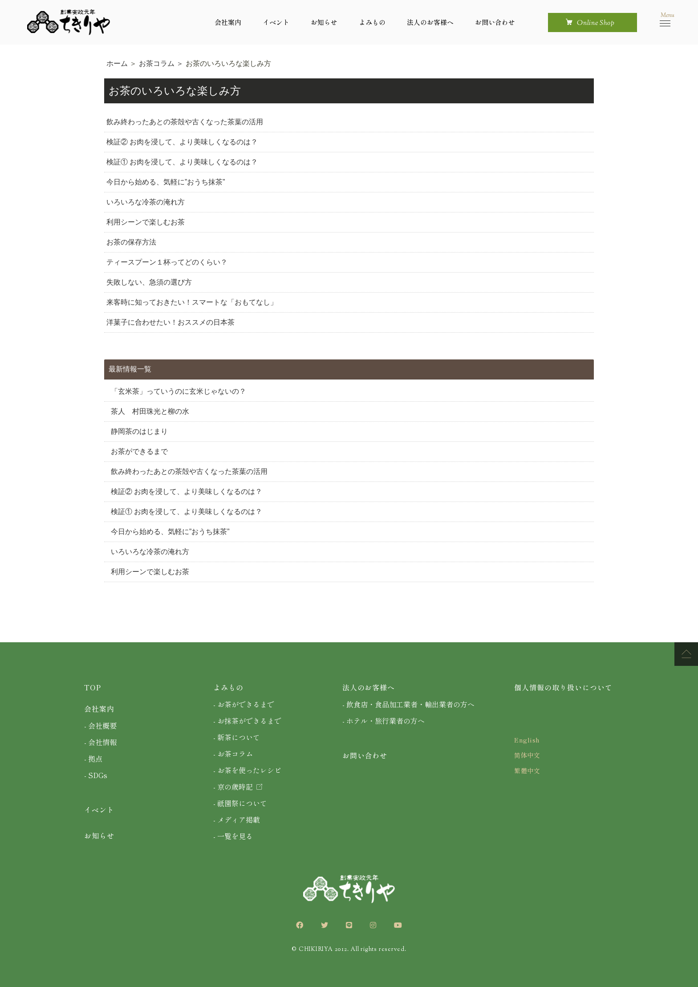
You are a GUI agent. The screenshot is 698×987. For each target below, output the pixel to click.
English (527, 739)
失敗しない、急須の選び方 (149, 282)
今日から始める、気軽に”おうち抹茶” (165, 182)
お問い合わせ (495, 22)
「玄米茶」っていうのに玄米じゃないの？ (178, 391)
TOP (92, 687)
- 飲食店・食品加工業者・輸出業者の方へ (408, 704)
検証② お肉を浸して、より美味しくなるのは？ (182, 142)
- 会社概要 (100, 725)
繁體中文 (527, 770)
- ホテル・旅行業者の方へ (383, 720)
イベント (276, 22)
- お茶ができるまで (243, 704)
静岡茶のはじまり (139, 431)
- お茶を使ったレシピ (247, 770)
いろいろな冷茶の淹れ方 (145, 202)
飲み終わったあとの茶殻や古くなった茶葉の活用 (184, 122)
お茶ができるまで (139, 451)
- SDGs (95, 775)
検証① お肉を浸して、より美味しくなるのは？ (182, 162)
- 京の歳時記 (237, 786)
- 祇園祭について (240, 803)
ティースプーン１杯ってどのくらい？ (166, 262)
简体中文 (527, 754)
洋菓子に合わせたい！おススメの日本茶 (170, 322)
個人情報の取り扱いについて (563, 687)
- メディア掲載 (236, 819)
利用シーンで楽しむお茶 (145, 222)
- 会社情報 (100, 742)
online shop (595, 23)
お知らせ (324, 22)
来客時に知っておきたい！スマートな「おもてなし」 (191, 302)
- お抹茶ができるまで (247, 720)
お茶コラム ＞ (162, 63)
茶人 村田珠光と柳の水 (150, 411)
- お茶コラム (233, 753)
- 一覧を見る (233, 836)
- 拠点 (93, 758)
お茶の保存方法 (131, 242)
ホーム (118, 63)
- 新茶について (236, 737)
